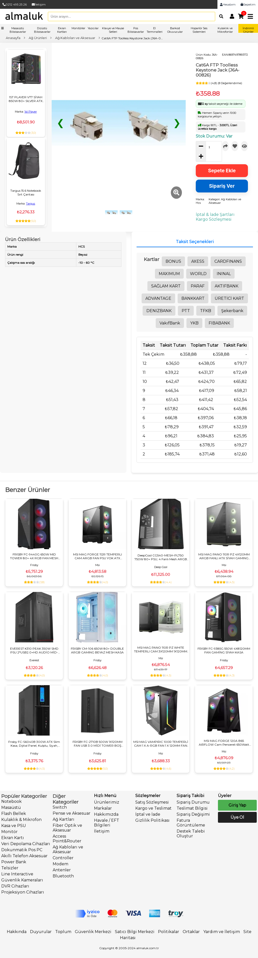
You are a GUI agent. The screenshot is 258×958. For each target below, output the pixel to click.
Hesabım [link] (228, 4)
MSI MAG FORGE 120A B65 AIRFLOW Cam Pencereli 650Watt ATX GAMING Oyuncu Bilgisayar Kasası (224, 742)
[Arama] (220, 16)
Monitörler (78, 28)
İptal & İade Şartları (215, 214)
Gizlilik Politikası (152, 820)
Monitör (9, 831)
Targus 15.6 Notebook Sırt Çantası (25, 192)
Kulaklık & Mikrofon (21, 819)
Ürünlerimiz (106, 802)
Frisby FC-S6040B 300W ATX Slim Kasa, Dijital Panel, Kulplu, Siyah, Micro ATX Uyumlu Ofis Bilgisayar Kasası (34, 743)
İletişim (39, 4)
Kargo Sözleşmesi (214, 219)
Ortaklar (191, 931)
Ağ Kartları (63, 819)
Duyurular (41, 931)
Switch (60, 807)
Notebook (11, 801)
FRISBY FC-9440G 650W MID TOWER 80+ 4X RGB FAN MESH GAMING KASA (34, 556)
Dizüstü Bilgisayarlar (42, 30)
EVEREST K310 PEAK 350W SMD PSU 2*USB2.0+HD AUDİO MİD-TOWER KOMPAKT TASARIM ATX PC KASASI (34, 650)
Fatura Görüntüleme (191, 823)
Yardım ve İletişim (221, 931)
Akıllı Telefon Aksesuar (24, 855)
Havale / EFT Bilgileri (106, 823)
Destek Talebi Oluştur (191, 833)
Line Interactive (17, 874)
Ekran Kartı (12, 837)
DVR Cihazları (15, 886)
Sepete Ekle (222, 171)
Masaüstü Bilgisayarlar (18, 30)
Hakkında (16, 931)
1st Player (30, 111)
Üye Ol (237, 817)
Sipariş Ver (222, 186)
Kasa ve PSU (13, 825)
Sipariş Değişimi (193, 814)
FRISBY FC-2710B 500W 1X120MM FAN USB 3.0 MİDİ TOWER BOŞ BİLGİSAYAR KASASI (97, 743)
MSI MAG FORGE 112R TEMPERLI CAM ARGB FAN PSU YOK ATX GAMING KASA (97, 556)
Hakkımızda (106, 814)
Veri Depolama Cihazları (25, 843)
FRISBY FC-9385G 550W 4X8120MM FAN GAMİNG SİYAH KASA (224, 650)
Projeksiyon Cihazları (22, 892)
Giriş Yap (237, 805)
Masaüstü (11, 807)
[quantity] (211, 147)
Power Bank (13, 862)
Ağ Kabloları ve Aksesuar (68, 849)
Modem (60, 864)
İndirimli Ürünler (248, 30)
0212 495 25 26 (15, 4)
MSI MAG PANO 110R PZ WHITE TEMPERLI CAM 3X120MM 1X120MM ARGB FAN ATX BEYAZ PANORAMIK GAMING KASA (161, 649)
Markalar (103, 808)
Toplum (63, 931)
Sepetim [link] (248, 4)
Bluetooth (63, 876)
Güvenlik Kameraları (22, 880)
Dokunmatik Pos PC (21, 849)
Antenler (62, 870)
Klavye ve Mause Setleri (113, 30)
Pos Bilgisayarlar (135, 30)
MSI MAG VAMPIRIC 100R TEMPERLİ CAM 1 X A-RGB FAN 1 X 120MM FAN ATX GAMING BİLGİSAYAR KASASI (160, 743)
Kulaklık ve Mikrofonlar (225, 30)
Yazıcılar (93, 28)
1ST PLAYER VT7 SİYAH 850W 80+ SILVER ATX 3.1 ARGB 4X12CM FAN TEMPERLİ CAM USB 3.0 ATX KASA (26, 99)
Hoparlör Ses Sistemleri (199, 30)
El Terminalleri (155, 30)
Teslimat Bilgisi (192, 808)
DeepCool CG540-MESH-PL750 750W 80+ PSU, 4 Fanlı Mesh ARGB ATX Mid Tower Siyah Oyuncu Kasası (160, 557)
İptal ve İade (147, 814)
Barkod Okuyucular (175, 30)
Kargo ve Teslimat (153, 808)
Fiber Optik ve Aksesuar (67, 828)
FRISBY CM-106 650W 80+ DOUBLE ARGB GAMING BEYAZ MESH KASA (97, 650)
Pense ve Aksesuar (71, 813)
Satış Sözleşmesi (152, 802)
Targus (30, 203)
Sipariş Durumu (193, 802)
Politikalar (168, 931)
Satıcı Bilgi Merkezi (134, 931)
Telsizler (9, 868)
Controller (63, 857)
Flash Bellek (13, 813)
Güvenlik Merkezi (93, 931)
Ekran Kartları (62, 30)
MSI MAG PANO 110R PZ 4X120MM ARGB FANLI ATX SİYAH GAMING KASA (224, 556)
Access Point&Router (67, 838)
